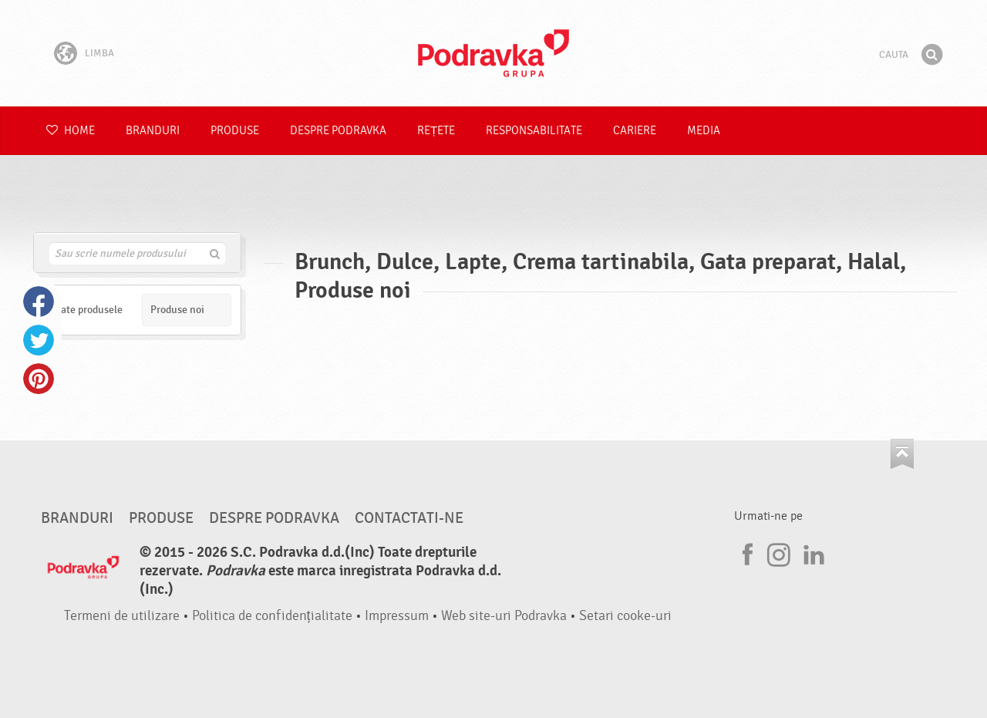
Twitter (38, 340)
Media (703, 130)
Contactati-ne (409, 518)
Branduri (153, 130)
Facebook (38, 301)
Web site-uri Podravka (504, 616)
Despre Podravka (338, 130)
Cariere (634, 130)
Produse (235, 130)
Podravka (493, 53)
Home (70, 130)
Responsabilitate (534, 130)
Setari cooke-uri (625, 616)
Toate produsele (87, 309)
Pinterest (38, 378)
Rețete (436, 130)
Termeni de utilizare (122, 616)
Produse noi (177, 309)
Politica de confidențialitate (272, 616)
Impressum (397, 616)
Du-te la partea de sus (902, 454)
